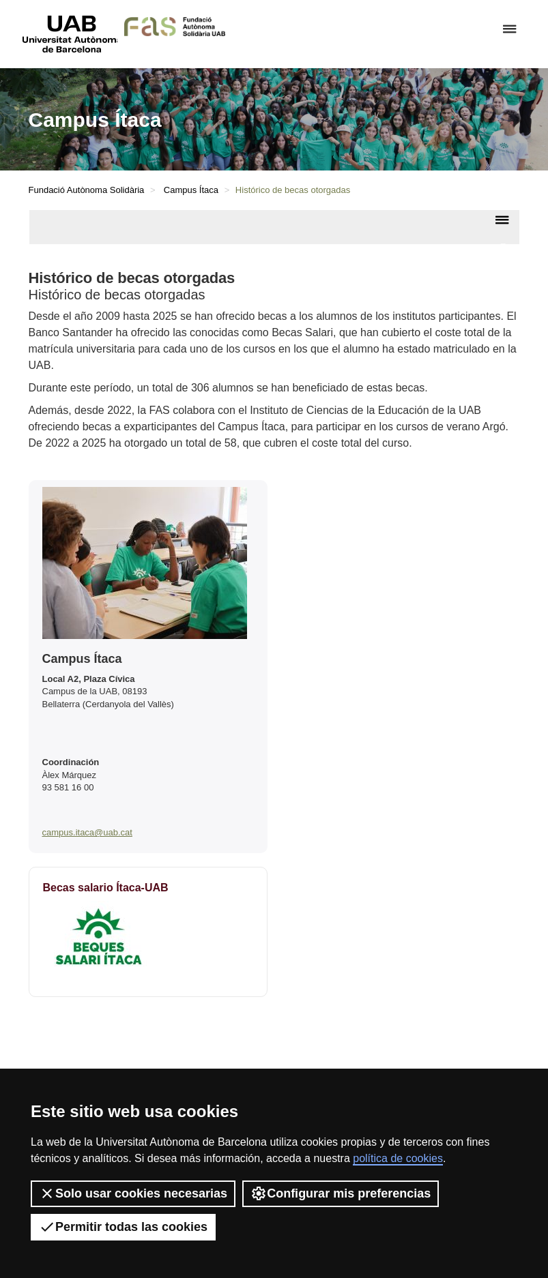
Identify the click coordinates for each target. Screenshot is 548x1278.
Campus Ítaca (191, 190)
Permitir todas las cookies (123, 1227)
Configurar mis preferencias (340, 1193)
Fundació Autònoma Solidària (87, 190)
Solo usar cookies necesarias (133, 1193)
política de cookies (398, 1158)
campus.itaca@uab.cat (87, 832)
